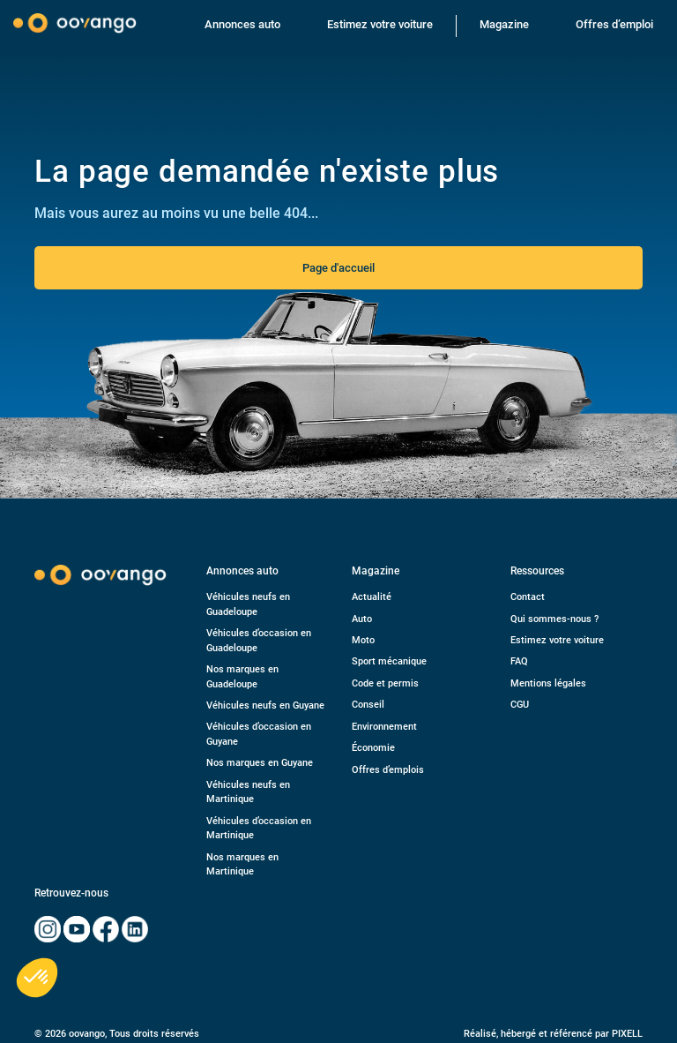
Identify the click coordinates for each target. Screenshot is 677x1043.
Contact (527, 597)
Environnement (384, 726)
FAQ (519, 661)
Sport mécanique (389, 661)
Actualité (371, 597)
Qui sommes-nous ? (554, 619)
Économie (373, 748)
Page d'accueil (338, 267)
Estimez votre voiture (380, 24)
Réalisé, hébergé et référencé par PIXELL (553, 1033)
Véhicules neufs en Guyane (265, 705)
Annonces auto (242, 24)
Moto (363, 640)
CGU (519, 704)
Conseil (368, 704)
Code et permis (385, 683)
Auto (362, 619)
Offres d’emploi (614, 24)
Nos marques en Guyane (259, 763)
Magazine (504, 24)
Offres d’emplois (388, 770)
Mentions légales (548, 683)
